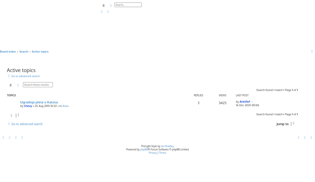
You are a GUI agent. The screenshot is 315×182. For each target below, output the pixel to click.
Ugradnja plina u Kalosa (39, 102)
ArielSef (245, 101)
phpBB (144, 149)
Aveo (65, 106)
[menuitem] (102, 12)
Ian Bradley (167, 146)
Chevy (28, 106)
